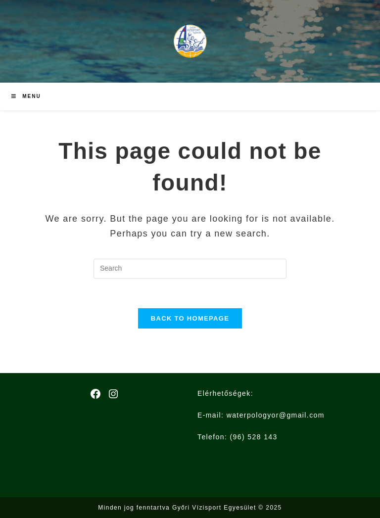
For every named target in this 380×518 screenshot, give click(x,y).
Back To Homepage (190, 318)
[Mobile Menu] (26, 96)
